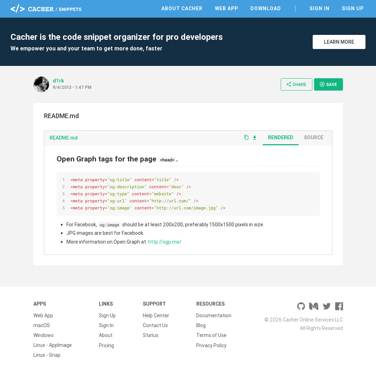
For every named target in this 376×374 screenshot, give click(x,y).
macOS (41, 325)
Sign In (320, 8)
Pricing (106, 345)
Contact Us (155, 325)
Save (328, 84)
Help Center (156, 315)
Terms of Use (211, 335)
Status (150, 335)
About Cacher (182, 8)
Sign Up (353, 8)
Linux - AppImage (52, 345)
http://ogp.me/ (164, 242)
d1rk (58, 81)
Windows (43, 335)
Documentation (213, 315)
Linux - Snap (46, 355)
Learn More (339, 42)
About (106, 335)
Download (265, 8)
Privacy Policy (211, 345)
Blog (201, 325)
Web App (226, 8)
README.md (64, 138)
